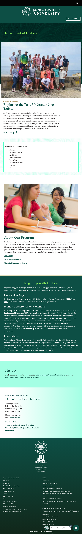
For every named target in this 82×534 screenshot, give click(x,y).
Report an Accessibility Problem (52, 488)
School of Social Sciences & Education (50, 375)
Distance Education (48, 522)
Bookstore (6, 483)
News (4, 499)
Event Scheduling (8, 488)
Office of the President (10, 501)
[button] (77, 3)
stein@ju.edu (15, 417)
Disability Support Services (11, 486)
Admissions (9, 430)
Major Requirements (12, 259)
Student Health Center (10, 506)
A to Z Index (6, 481)
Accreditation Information (50, 517)
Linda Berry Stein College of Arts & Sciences (22, 377)
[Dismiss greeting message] (70, 526)
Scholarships (9, 132)
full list (30, 328)
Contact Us (45, 481)
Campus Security (47, 486)
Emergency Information (49, 483)
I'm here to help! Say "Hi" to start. (60, 528)
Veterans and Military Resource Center (15, 509)
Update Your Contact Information (52, 499)
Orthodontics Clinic (9, 504)
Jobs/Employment (8, 491)
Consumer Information (49, 519)
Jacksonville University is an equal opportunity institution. (61, 511)
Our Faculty (8, 256)
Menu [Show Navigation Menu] (73, 18)
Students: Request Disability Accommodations (56, 491)
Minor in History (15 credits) (14, 263)
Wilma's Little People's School (12, 512)
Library (5, 494)
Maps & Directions (8, 496)
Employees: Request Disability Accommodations (57, 494)
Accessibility (46, 514)
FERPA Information (48, 524)
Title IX (44, 496)
